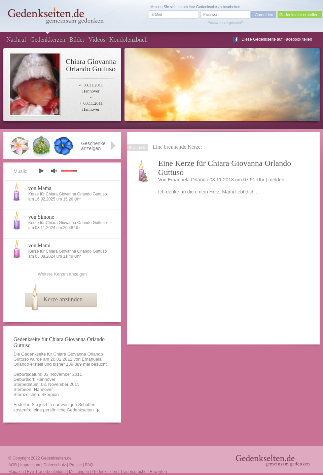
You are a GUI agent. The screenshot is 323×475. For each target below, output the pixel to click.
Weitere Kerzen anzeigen (62, 274)
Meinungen (79, 471)
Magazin (16, 471)
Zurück (139, 147)
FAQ (89, 465)
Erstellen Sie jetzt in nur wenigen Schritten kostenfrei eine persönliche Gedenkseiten (54, 407)
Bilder (76, 39)
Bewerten (158, 471)
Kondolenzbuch (128, 39)
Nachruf (16, 39)
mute (54, 170)
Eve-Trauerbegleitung (46, 471)
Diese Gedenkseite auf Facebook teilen (277, 39)
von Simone (41, 217)
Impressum (30, 465)
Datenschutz (54, 465)
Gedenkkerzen (47, 39)
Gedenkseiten (104, 471)
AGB (12, 465)
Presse (75, 465)
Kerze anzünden (62, 299)
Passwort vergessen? (225, 23)
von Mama (39, 188)
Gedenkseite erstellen (298, 14)
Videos (96, 39)
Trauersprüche (133, 471)
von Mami (39, 245)
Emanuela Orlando (188, 179)
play (41, 171)
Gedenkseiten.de (56, 458)
